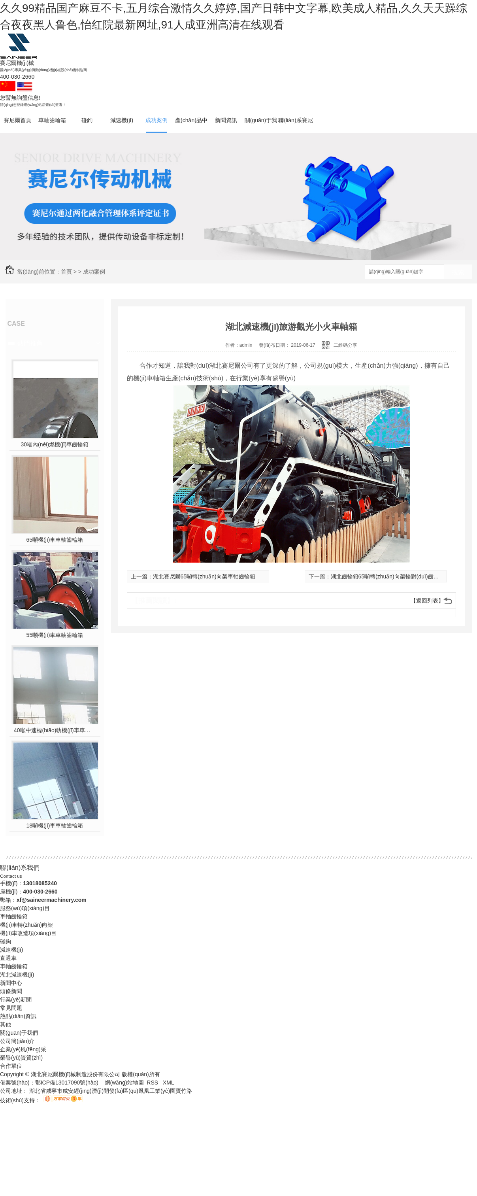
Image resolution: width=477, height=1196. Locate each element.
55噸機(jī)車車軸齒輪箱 (54, 635)
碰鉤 (86, 120)
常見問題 (11, 1008)
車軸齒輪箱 (52, 120)
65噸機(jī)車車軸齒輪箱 (54, 540)
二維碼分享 (345, 345)
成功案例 (156, 120)
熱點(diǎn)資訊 (18, 1016)
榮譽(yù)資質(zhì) (21, 1057)
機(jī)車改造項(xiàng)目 (28, 933)
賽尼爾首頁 (17, 120)
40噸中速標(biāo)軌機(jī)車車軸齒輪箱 (55, 730)
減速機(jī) (121, 120)
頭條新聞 (11, 991)
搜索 (458, 272)
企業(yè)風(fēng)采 (23, 1049)
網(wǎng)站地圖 (124, 1082)
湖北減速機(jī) (17, 974)
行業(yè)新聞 (16, 999)
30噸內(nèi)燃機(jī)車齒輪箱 (55, 444)
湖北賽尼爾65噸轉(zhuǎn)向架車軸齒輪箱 (204, 576)
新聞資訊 (226, 120)
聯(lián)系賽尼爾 (295, 125)
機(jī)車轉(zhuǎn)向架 (26, 925)
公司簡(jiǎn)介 (17, 1041)
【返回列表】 (427, 600)
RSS (153, 1082)
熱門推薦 (30, 343)
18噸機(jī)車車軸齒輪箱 (54, 825)
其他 (5, 1024)
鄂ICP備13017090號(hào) (66, 1082)
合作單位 (11, 1066)
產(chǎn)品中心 (191, 125)
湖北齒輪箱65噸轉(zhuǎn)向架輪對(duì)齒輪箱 (388, 576)
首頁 (66, 271)
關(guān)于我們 (261, 125)
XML (168, 1082)
